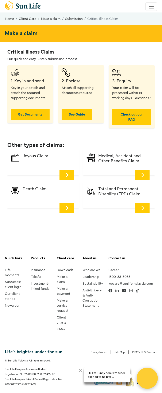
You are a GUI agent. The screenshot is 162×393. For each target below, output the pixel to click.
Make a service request (62, 306)
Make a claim (51, 19)
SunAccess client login (13, 284)
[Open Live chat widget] (147, 378)
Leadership (90, 277)
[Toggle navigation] (151, 6)
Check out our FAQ (132, 117)
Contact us (117, 258)
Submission (74, 19)
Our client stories (12, 296)
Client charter (62, 320)
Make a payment (63, 291)
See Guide (77, 114)
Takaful (36, 277)
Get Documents (30, 114)
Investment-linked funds (40, 286)
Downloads (65, 270)
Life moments (12, 272)
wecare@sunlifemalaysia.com (130, 283)
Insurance (38, 270)
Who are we (91, 270)
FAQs (61, 329)
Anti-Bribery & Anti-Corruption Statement (92, 298)
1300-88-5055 (119, 277)
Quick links (13, 258)
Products (38, 258)
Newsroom (13, 306)
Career (113, 270)
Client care (65, 258)
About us (89, 258)
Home (9, 19)
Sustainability (92, 283)
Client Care (27, 19)
